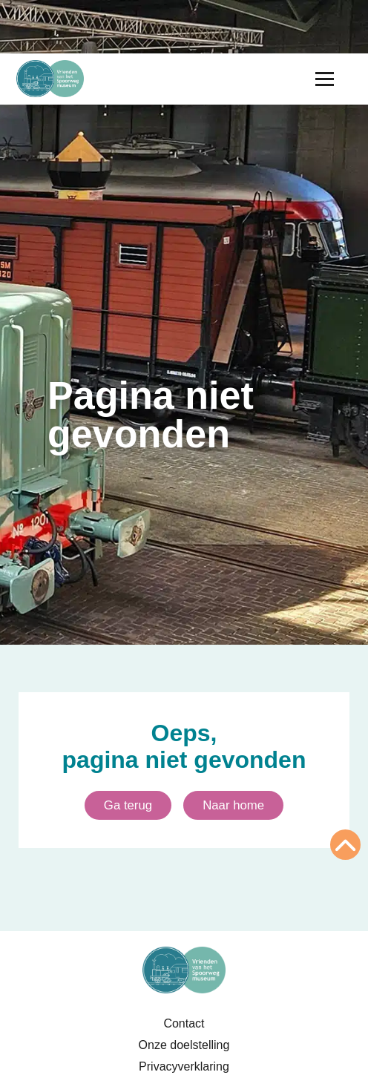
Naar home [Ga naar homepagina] (233, 805)
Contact (183, 1023)
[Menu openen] (325, 79)
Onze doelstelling (184, 1045)
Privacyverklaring (184, 1066)
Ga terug (128, 805)
